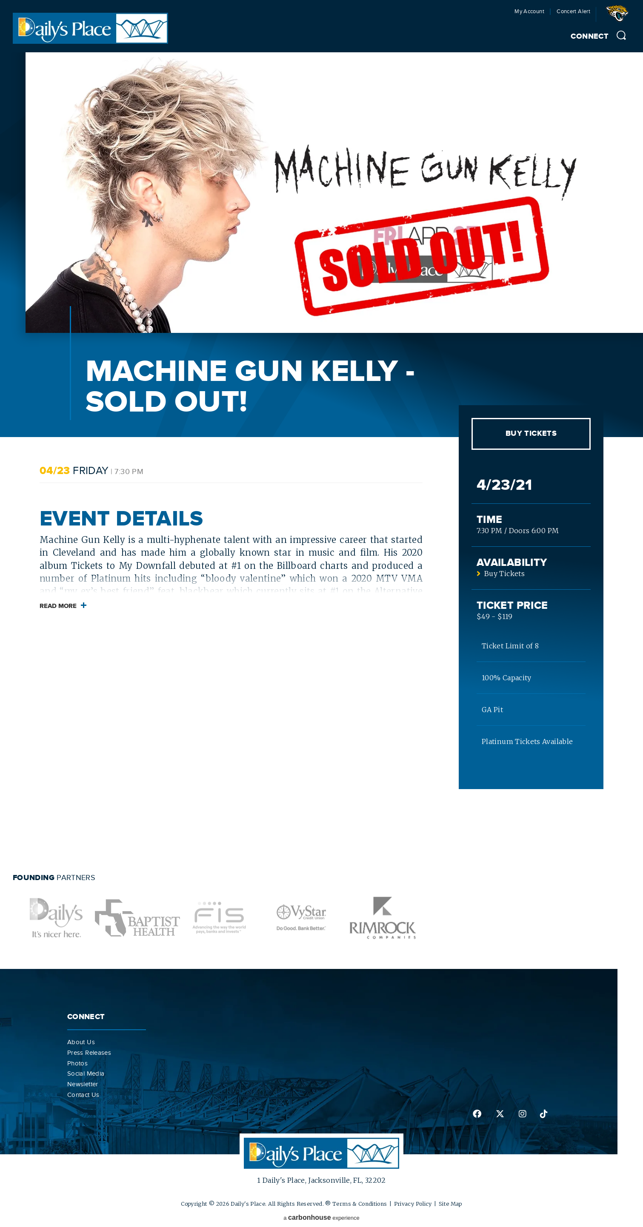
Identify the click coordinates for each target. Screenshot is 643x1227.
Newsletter (82, 1084)
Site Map (450, 1204)
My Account (529, 12)
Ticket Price (512, 605)
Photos (77, 1063)
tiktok (544, 1114)
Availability (512, 562)
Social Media (85, 1073)
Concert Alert (573, 12)
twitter (500, 1114)
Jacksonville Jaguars (618, 16)
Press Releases (89, 1053)
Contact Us (83, 1095)
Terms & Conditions (359, 1204)
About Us (81, 1042)
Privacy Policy (413, 1204)
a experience (321, 1217)
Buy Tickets (531, 433)
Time (489, 519)
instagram (522, 1114)
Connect (590, 36)
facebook (477, 1114)
